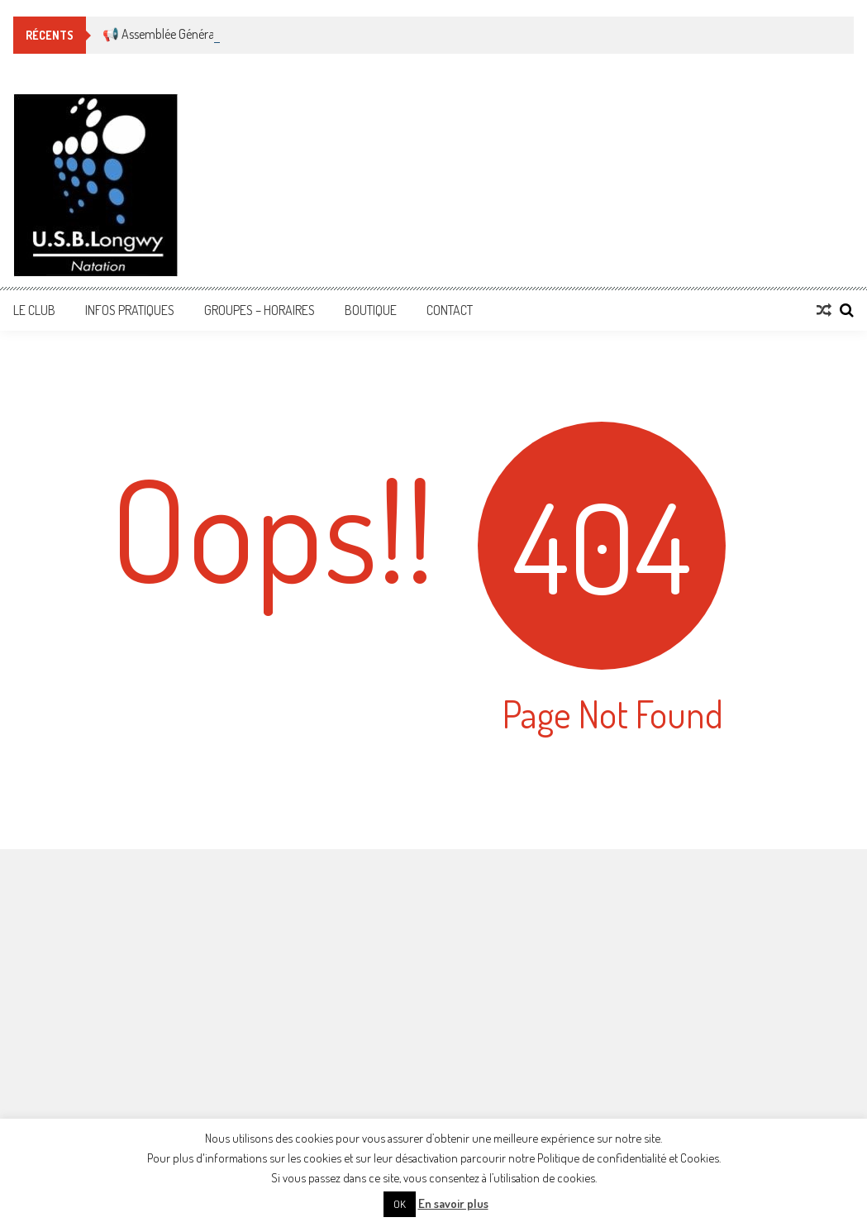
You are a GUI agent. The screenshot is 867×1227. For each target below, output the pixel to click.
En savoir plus (453, 1203)
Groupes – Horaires (259, 310)
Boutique (371, 310)
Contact (449, 310)
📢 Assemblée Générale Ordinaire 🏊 (196, 34)
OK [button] (399, 1203)
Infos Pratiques (129, 310)
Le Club (34, 310)
